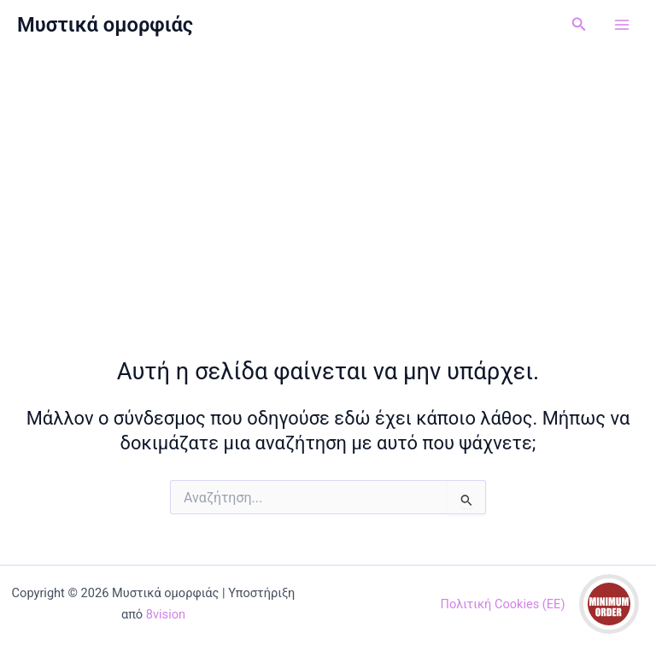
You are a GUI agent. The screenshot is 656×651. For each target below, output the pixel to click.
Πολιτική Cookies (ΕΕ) (503, 604)
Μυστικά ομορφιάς (105, 25)
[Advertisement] (328, 177)
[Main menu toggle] (622, 25)
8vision (165, 614)
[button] (579, 24)
